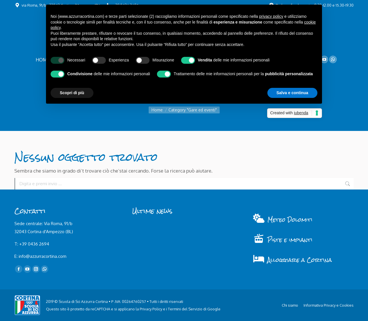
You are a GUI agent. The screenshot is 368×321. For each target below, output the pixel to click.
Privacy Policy (151, 309)
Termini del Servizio (185, 309)
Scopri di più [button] (72, 92)
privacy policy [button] (271, 16)
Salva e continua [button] (292, 92)
